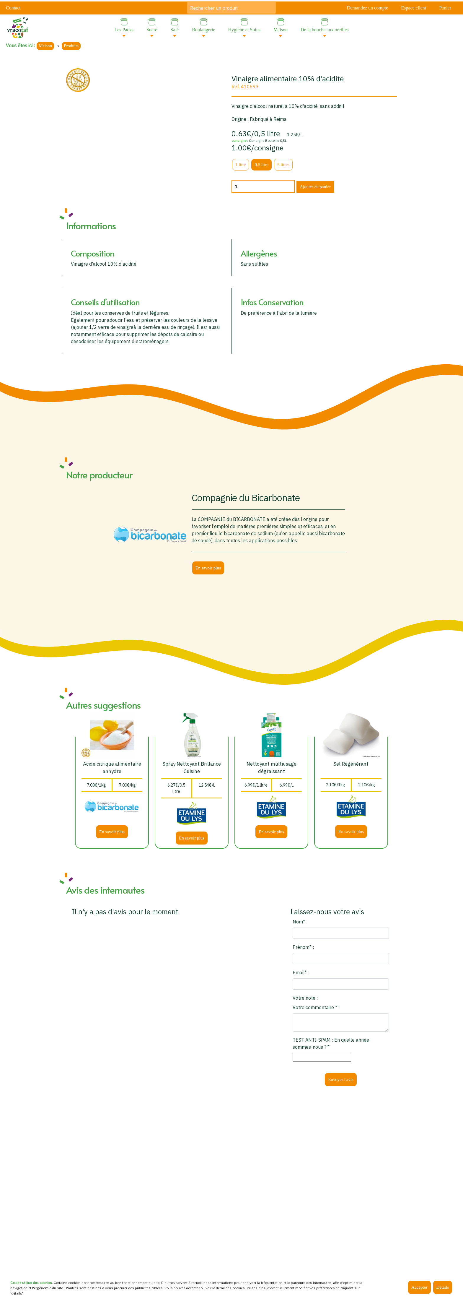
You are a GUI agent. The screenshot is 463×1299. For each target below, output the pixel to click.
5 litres (283, 164)
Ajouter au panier (315, 186)
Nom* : (300, 922)
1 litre (240, 164)
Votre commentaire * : (316, 1007)
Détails (442, 1287)
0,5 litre (261, 164)
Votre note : (305, 998)
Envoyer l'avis (340, 1079)
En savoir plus (208, 568)
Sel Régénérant (351, 764)
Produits (71, 45)
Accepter (419, 1287)
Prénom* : (303, 947)
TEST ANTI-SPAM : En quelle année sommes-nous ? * (331, 1043)
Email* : (301, 972)
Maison (45, 45)
